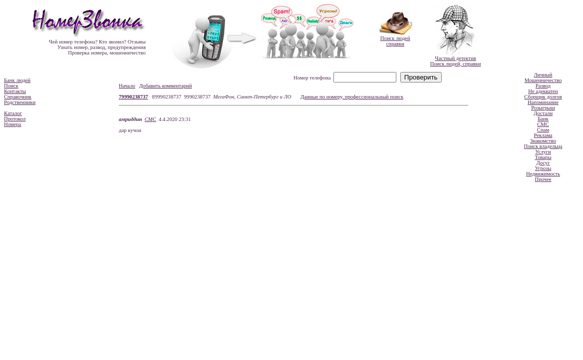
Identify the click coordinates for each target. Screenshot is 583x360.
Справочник (17, 97)
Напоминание (543, 102)
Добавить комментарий (165, 85)
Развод (543, 85)
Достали (543, 113)
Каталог (13, 113)
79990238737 (133, 97)
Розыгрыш (543, 107)
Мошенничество (543, 80)
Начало (127, 85)
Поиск (11, 85)
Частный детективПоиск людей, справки (455, 61)
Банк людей (17, 80)
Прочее (543, 179)
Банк (543, 119)
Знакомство (543, 141)
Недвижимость (543, 173)
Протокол (14, 119)
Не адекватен (543, 91)
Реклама (543, 135)
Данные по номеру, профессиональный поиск (351, 97)
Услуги (543, 151)
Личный (543, 75)
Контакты (15, 91)
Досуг (543, 163)
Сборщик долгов (543, 97)
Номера (12, 124)
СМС (150, 119)
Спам (543, 129)
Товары (543, 157)
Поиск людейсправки (395, 41)
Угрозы (543, 168)
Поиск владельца (543, 146)
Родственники (19, 102)
